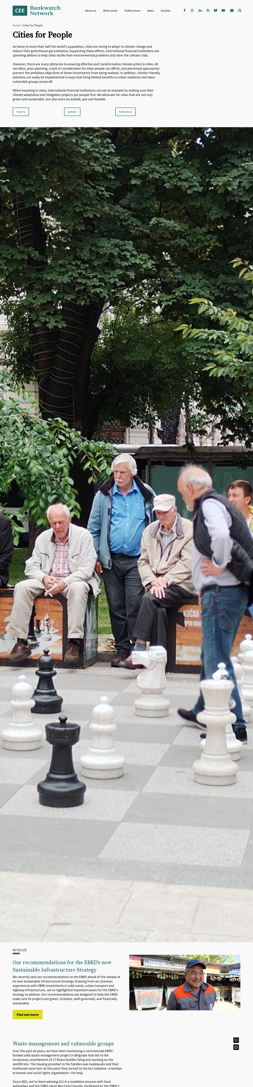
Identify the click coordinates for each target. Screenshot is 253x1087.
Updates (72, 111)
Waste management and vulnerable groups (63, 1044)
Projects (20, 111)
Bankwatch (39, 11)
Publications (125, 111)
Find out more (28, 1014)
